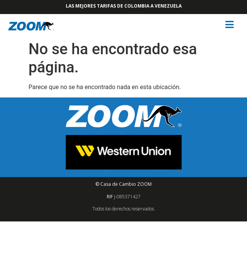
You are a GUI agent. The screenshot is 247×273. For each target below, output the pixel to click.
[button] (230, 24)
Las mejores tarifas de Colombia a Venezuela (124, 6)
